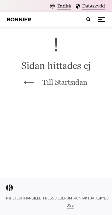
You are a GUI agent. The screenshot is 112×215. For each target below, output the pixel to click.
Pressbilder (55, 198)
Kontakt (82, 198)
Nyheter (13, 198)
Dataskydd (99, 198)
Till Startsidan (55, 82)
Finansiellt (32, 198)
